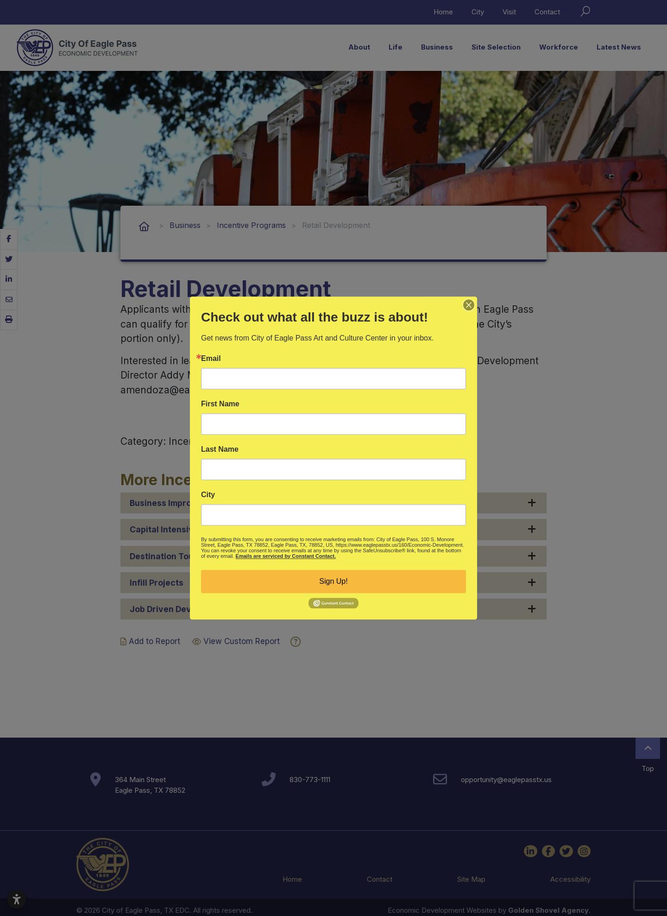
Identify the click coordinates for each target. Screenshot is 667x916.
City (478, 11)
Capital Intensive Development (192, 529)
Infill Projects (156, 583)
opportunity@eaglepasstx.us (506, 779)
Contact (547, 11)
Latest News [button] (619, 47)
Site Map (471, 879)
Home (443, 11)
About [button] (359, 47)
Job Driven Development (179, 609)
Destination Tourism (170, 556)
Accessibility (570, 879)
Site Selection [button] (496, 47)
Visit (509, 11)
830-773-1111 (309, 779)
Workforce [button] (558, 47)
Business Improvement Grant (188, 503)
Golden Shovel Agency (548, 910)
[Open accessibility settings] (16, 899)
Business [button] (437, 47)
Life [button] (396, 47)
